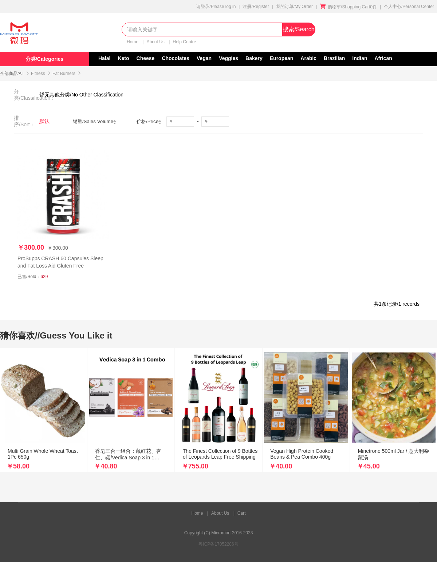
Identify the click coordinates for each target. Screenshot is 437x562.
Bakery (254, 58)
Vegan (204, 58)
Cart (241, 513)
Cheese (146, 58)
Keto (123, 58)
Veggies (228, 58)
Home (133, 41)
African (383, 58)
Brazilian (334, 58)
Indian (359, 58)
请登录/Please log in (216, 6)
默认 (44, 121)
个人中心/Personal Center (409, 6)
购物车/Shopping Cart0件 (348, 6)
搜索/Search (298, 29)
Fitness (38, 73)
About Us (156, 41)
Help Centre (184, 41)
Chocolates (175, 58)
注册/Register (256, 6)
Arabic (308, 58)
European (282, 58)
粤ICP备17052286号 (218, 544)
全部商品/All (12, 73)
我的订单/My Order (294, 6)
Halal (104, 58)
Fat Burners (63, 73)
